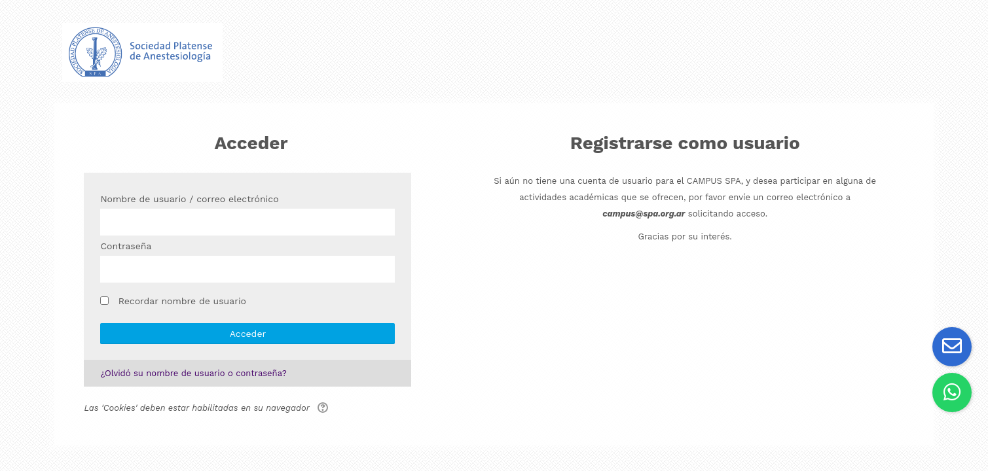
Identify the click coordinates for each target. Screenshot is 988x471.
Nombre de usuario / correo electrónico (189, 199)
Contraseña (125, 246)
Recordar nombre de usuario (182, 301)
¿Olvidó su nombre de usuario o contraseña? (193, 373)
